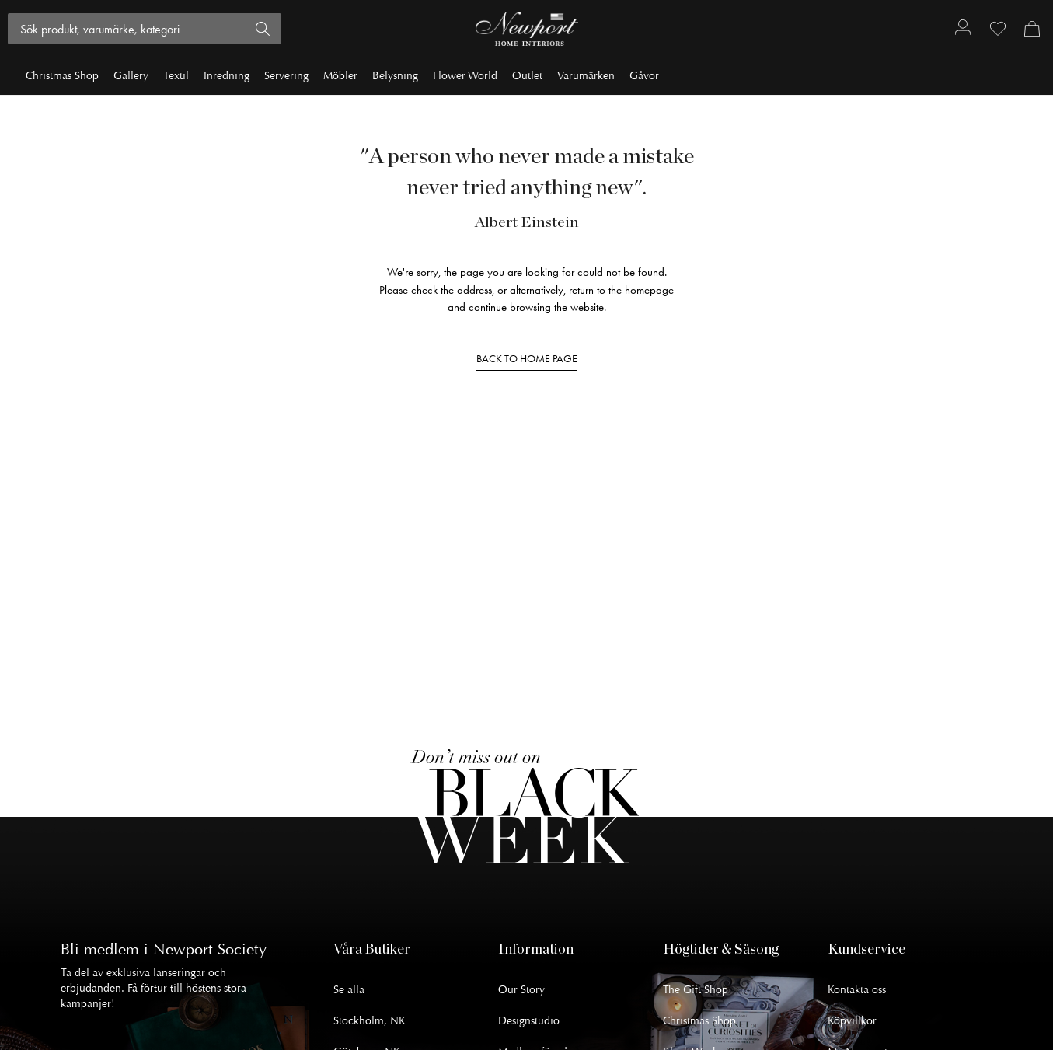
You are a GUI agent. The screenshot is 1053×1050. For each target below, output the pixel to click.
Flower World (465, 75)
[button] (415, 950)
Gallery (130, 75)
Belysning (395, 75)
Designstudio (529, 1020)
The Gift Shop (695, 989)
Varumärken (586, 75)
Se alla (348, 989)
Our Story (521, 989)
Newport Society (210, 949)
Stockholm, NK (369, 1020)
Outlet (527, 75)
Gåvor (644, 75)
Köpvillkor (852, 1020)
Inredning (226, 75)
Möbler (340, 75)
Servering (286, 75)
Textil (176, 75)
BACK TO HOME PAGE (526, 358)
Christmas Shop (62, 75)
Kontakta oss (857, 989)
